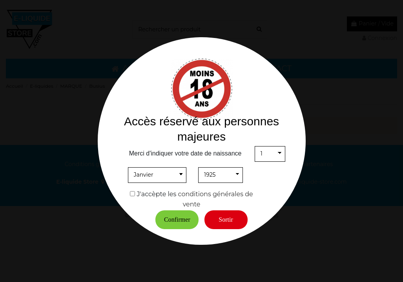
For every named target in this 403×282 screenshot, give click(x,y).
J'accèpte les (157, 194)
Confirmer (177, 219)
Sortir (226, 219)
